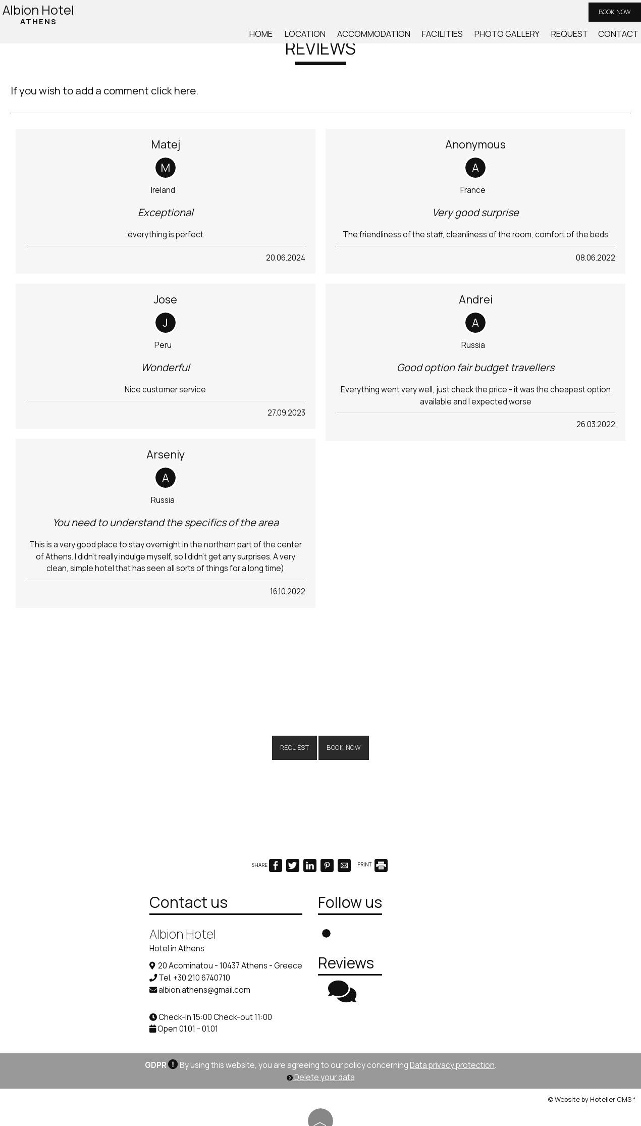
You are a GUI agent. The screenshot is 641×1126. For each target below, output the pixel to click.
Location (329, 39)
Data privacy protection (452, 1049)
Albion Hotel (41, 15)
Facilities (456, 39)
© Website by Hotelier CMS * (592, 1083)
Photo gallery (514, 39)
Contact (617, 39)
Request (571, 39)
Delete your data (321, 1061)
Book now (609, 15)
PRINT (372, 834)
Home (289, 39)
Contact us (132, 879)
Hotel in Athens (120, 925)
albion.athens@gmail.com (148, 966)
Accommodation (392, 39)
